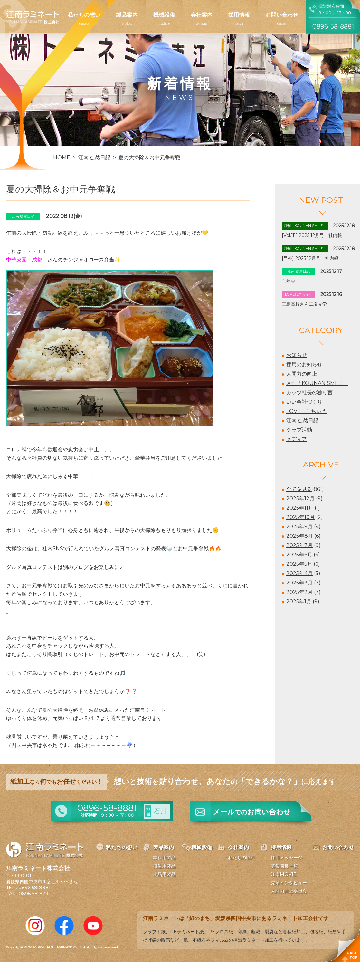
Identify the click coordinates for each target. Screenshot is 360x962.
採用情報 (239, 15)
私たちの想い (84, 15)
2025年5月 (299, 564)
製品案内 (127, 15)
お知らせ (296, 355)
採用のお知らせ (304, 364)
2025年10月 (300, 517)
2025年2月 (299, 592)
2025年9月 (299, 527)
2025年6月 (299, 555)
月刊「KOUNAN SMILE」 (317, 383)
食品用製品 (164, 874)
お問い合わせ (281, 15)
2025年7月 (299, 545)
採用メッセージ (286, 857)
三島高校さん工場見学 (304, 304)
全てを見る (299, 489)
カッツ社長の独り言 (309, 392)
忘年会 (288, 281)
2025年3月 (299, 583)
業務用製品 (164, 857)
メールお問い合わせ (252, 812)
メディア (296, 439)
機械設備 (164, 15)
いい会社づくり (304, 402)
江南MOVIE (284, 874)
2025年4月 (299, 573)
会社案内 (202, 15)
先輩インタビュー (289, 883)
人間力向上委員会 (289, 891)
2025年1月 (298, 601)
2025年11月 (299, 508)
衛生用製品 (164, 866)
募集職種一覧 (284, 866)
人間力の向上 (301, 374)
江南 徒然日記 (302, 420)
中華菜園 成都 (24, 260)
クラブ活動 (299, 430)
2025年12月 (300, 499)
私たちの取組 (241, 857)
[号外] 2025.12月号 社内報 (310, 258)
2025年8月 (299, 536)
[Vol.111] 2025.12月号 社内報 (312, 235)
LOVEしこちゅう (306, 411)
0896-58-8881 (34, 887)
